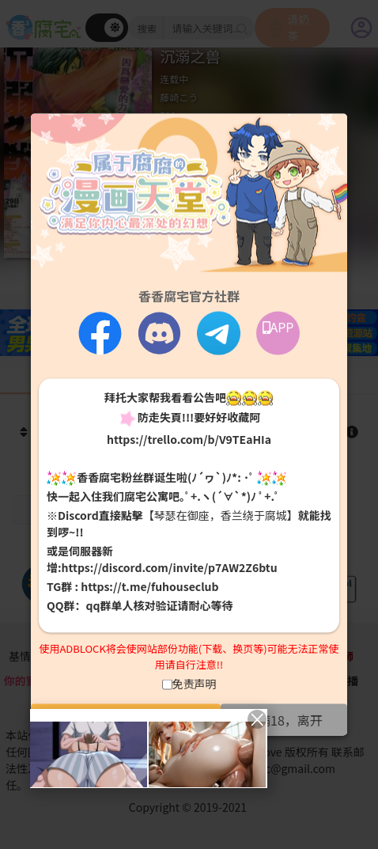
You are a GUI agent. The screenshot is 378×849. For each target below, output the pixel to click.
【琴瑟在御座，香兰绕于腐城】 (220, 515)
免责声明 (194, 684)
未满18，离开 (284, 720)
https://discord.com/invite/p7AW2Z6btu (170, 567)
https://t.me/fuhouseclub (149, 586)
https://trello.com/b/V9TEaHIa (189, 438)
